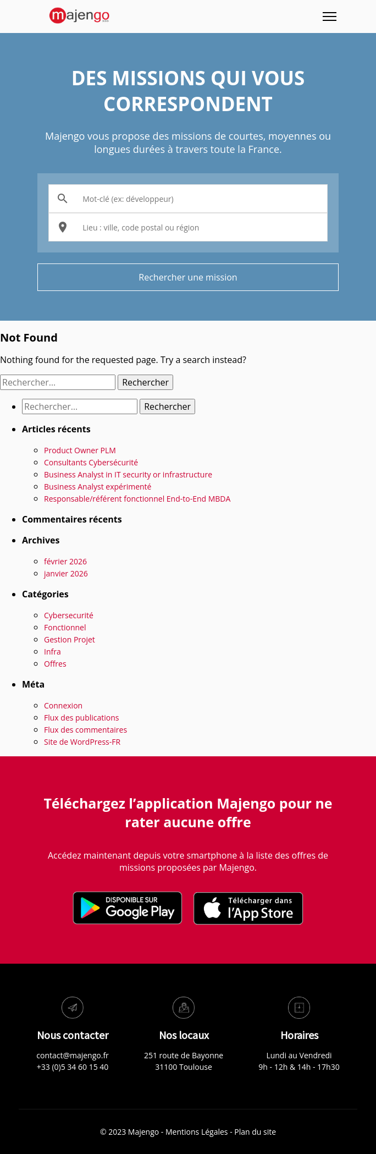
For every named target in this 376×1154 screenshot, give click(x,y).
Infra (52, 651)
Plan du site (255, 1131)
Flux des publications (81, 717)
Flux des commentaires (85, 729)
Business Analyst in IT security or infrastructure (128, 474)
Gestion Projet (69, 639)
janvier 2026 (66, 573)
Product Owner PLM (80, 450)
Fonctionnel (65, 627)
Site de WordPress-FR (82, 742)
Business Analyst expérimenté (97, 486)
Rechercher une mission (188, 277)
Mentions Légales (196, 1131)
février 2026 (65, 561)
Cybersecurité (68, 615)
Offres (55, 663)
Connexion (63, 705)
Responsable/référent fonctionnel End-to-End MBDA (137, 498)
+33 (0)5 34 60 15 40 (73, 1067)
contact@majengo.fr (72, 1055)
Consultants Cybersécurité (91, 462)
